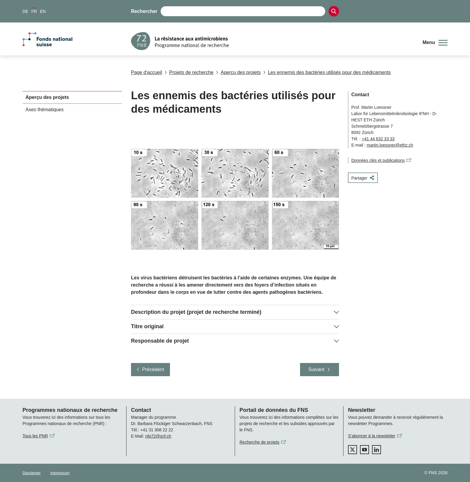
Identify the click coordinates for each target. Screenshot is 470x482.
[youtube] (364, 449)
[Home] (272, 41)
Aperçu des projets (238, 72)
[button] (435, 42)
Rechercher (144, 11)
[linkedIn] (376, 449)
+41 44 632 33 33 (378, 138)
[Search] (334, 11)
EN (43, 11)
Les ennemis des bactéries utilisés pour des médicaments (327, 72)
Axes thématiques (44, 109)
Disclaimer (31, 473)
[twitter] (352, 449)
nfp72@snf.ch (158, 436)
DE (25, 11)
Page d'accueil (146, 72)
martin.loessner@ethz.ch (390, 145)
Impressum (60, 473)
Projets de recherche (189, 72)
